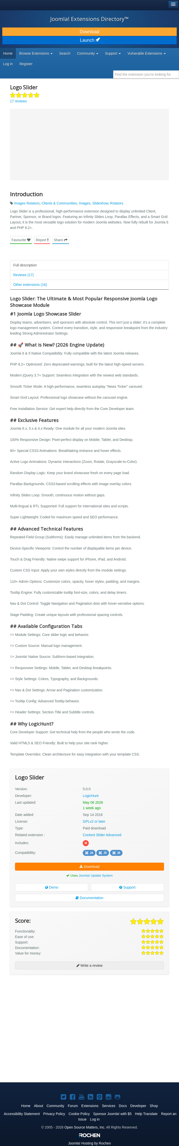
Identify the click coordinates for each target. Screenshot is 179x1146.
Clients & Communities (59, 203)
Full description (25, 265)
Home (7, 53)
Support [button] (113, 53)
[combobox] (146, 74)
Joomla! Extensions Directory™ (89, 18)
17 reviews (18, 101)
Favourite (21, 240)
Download (89, 31)
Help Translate (146, 1114)
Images (84, 203)
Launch (89, 40)
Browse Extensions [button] (35, 53)
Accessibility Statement (22, 1114)
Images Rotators (27, 203)
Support (127, 887)
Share (61, 240)
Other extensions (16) (30, 285)
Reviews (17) (23, 275)
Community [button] (87, 53)
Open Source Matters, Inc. (84, 1127)
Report (42, 240)
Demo (51, 887)
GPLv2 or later (94, 821)
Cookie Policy (79, 1114)
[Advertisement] (47, 1010)
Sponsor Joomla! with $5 (112, 1114)
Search (64, 53)
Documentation (89, 898)
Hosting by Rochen (89, 1143)
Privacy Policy (54, 1114)
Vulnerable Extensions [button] (147, 53)
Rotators (116, 203)
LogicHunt (90, 796)
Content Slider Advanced (102, 835)
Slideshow (100, 203)
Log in (8, 64)
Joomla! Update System (96, 875)
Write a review (89, 965)
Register (26, 64)
